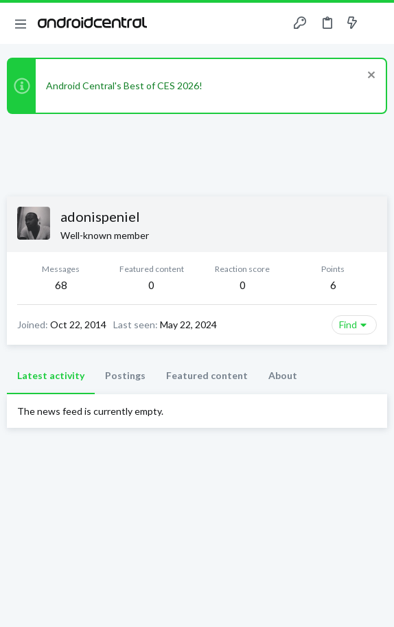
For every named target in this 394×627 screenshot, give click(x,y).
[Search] (375, 23)
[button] (20, 23)
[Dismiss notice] (369, 76)
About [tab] (282, 375)
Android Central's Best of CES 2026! (124, 85)
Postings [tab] (125, 375)
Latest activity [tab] (50, 375)
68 (61, 285)
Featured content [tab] (207, 375)
